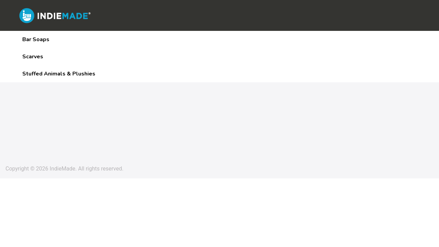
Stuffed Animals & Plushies (58, 74)
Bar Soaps (35, 39)
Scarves (32, 56)
